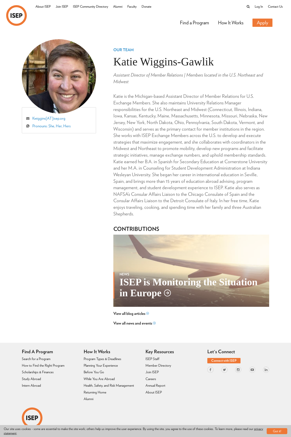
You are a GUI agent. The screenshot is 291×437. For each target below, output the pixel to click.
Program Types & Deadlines (102, 359)
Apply (262, 23)
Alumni (117, 6)
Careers (151, 379)
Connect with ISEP (224, 361)
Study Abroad (31, 379)
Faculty (132, 6)
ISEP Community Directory (90, 6)
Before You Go (94, 372)
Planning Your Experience (101, 365)
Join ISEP (62, 6)
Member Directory (158, 365)
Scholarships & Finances (38, 372)
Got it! (277, 431)
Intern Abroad (31, 385)
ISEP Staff (152, 359)
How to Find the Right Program (43, 365)
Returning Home (95, 392)
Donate (146, 6)
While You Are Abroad (99, 379)
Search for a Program (36, 359)
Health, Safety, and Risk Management (109, 385)
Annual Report (155, 385)
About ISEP (43, 6)
